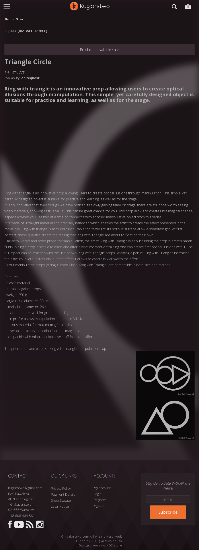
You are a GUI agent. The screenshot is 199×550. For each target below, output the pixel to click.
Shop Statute (61, 500)
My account (102, 487)
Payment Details (63, 494)
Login (97, 493)
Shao (19, 19)
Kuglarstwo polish (108, 541)
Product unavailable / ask (99, 49)
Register (100, 499)
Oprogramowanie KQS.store (100, 545)
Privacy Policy (61, 488)
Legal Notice (60, 506)
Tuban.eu (83, 541)
